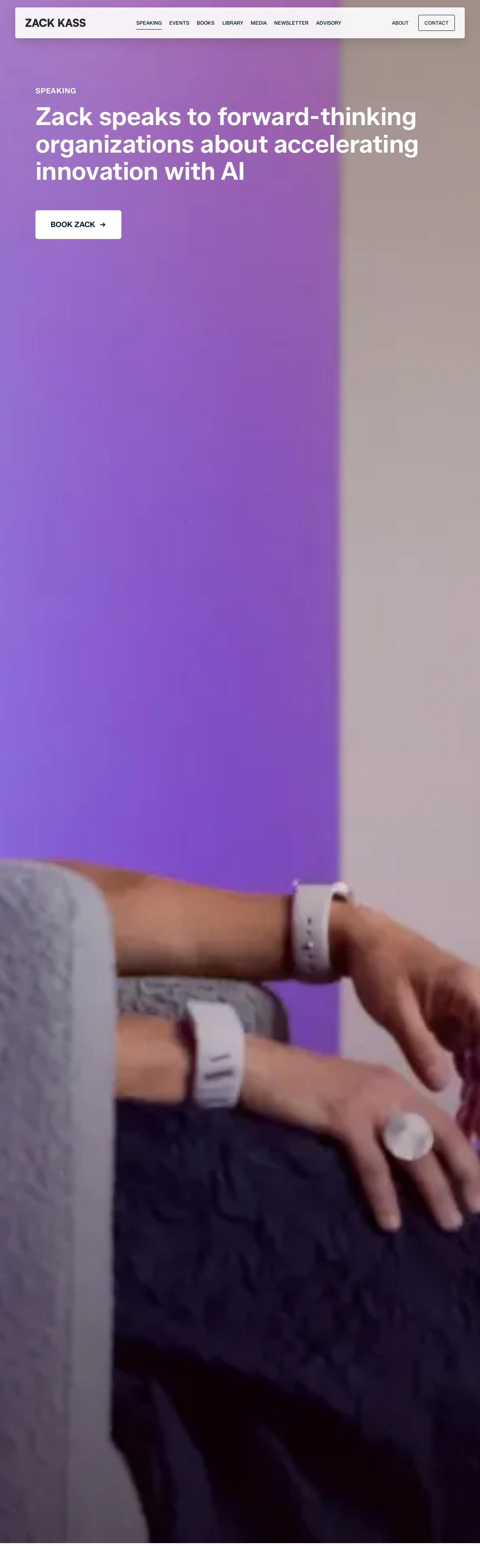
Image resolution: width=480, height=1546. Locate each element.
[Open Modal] (436, 22)
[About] (400, 23)
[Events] (179, 23)
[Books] (205, 23)
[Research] (232, 23)
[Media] (259, 23)
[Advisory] (328, 23)
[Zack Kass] (56, 23)
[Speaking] (149, 23)
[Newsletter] (291, 23)
